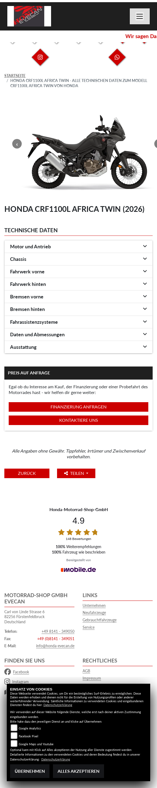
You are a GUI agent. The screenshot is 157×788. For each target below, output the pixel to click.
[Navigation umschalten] (140, 16)
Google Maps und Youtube (36, 744)
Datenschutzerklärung (57, 705)
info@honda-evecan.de (55, 645)
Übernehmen (30, 771)
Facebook (16, 672)
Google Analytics (30, 728)
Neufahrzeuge (94, 612)
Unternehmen (94, 605)
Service (89, 627)
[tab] (78, 246)
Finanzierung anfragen (78, 406)
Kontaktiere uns (78, 420)
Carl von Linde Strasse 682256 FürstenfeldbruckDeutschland (24, 616)
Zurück (27, 473)
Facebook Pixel (28, 736)
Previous (17, 144)
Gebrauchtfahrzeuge (100, 620)
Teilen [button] (74, 473)
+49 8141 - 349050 (58, 631)
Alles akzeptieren (78, 771)
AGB (86, 670)
